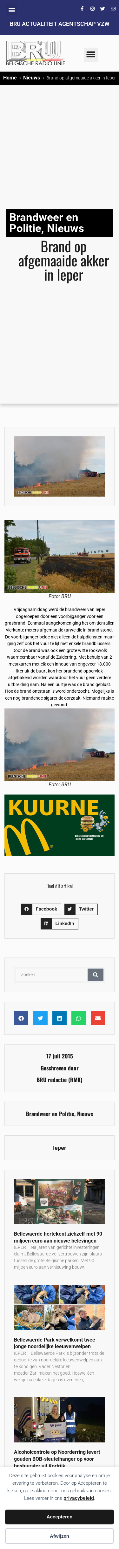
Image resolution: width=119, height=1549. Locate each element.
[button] (11, 9)
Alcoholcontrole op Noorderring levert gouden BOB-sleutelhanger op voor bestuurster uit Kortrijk (57, 1459)
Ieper (59, 1148)
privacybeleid (78, 1498)
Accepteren (60, 1516)
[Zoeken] (95, 975)
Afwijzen (59, 1536)
